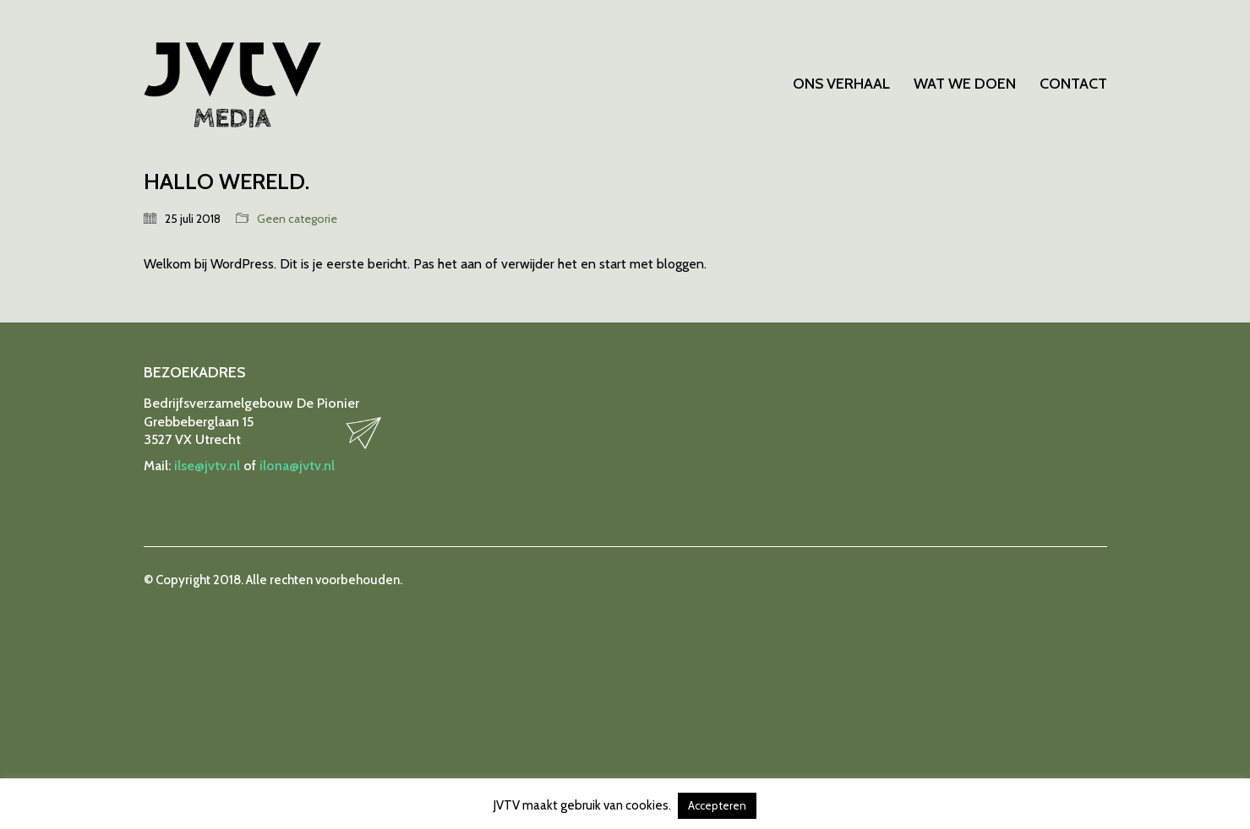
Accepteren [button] (717, 805)
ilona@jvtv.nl (297, 466)
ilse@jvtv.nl (207, 466)
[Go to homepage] (232, 84)
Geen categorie (297, 218)
